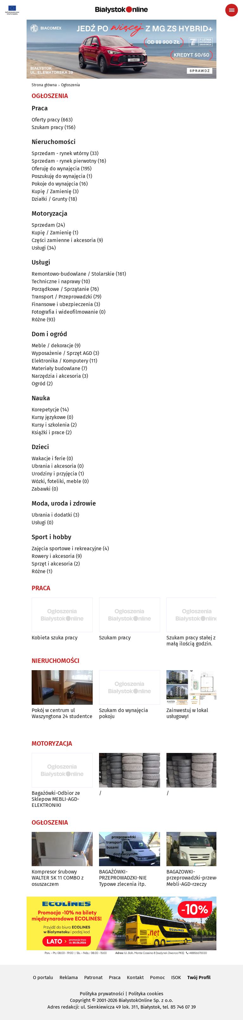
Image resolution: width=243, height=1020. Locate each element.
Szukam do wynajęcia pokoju (123, 713)
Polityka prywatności (102, 994)
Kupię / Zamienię (52, 191)
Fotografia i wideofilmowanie (65, 312)
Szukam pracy (47, 127)
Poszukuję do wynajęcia (58, 176)
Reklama (68, 977)
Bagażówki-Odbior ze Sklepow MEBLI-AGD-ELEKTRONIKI (56, 799)
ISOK (176, 977)
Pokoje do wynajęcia (55, 184)
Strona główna (44, 85)
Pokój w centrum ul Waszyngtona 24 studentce (62, 713)
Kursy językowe (49, 417)
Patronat (93, 977)
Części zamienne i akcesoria (64, 240)
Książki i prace (48, 432)
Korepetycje (45, 410)
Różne (39, 320)
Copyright (80, 1000)
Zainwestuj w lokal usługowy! (187, 713)
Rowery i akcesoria (53, 556)
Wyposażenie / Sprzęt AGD (62, 353)
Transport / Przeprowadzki (62, 297)
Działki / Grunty (49, 199)
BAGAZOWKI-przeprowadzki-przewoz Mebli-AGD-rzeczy (193, 878)
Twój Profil (198, 977)
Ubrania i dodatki (52, 515)
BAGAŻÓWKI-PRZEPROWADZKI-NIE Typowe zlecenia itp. (123, 878)
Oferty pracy (46, 120)
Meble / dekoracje (52, 346)
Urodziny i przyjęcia (54, 474)
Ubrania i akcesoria (54, 466)
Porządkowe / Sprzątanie (60, 289)
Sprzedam (43, 225)
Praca (115, 977)
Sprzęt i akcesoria (52, 564)
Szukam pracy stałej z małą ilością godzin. (190, 641)
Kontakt (135, 977)
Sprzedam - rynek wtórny (60, 153)
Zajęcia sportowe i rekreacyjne (67, 549)
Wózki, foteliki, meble (56, 481)
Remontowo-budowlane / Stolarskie (73, 274)
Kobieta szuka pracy (55, 638)
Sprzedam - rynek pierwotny (64, 161)
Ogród (39, 384)
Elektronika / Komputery (60, 361)
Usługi (39, 248)
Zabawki (41, 489)
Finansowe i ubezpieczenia (62, 304)
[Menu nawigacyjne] (231, 10)
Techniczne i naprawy (56, 281)
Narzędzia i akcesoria (56, 376)
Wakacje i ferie (48, 458)
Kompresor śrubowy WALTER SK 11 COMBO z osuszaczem (58, 878)
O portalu (43, 977)
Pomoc (157, 977)
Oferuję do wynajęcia (56, 169)
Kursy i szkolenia (51, 425)
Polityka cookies (145, 994)
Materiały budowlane (56, 368)
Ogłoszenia (70, 85)
